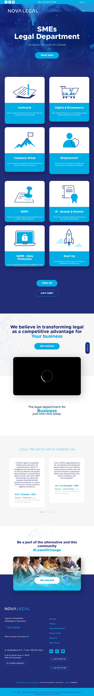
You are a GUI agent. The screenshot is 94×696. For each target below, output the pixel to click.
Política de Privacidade (47, 682)
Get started (47, 346)
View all (47, 283)
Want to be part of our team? (16, 637)
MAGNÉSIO (74, 682)
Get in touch (54, 643)
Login (87, 349)
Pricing (52, 624)
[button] (39, 512)
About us (53, 638)
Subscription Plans (57, 629)
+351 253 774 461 (59, 668)
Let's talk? (47, 293)
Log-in (82, 2)
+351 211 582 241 (59, 659)
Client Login (12, 627)
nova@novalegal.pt (16, 663)
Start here (47, 55)
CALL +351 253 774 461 (47, 2)
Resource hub (55, 633)
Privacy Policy (59, 682)
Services (52, 619)
